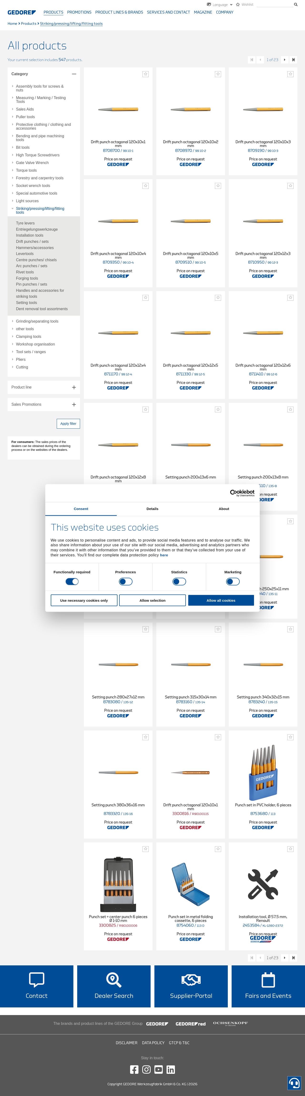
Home (12, 24)
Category (19, 74)
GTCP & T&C (179, 1043)
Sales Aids (25, 109)
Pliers (20, 360)
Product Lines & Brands (119, 12)
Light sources (27, 201)
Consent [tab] (81, 509)
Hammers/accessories (35, 248)
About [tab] (224, 509)
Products (53, 12)
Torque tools (26, 170)
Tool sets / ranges (31, 352)
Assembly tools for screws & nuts (40, 88)
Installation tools (29, 235)
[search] (275, 5)
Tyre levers (25, 223)
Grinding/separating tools (37, 321)
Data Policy (153, 1043)
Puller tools (25, 117)
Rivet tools (25, 272)
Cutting (22, 367)
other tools (25, 329)
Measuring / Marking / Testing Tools (41, 100)
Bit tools (23, 147)
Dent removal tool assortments (42, 309)
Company (224, 12)
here (164, 555)
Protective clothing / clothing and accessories (43, 126)
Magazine (203, 12)
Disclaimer (126, 1043)
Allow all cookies (221, 600)
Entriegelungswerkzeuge (37, 229)
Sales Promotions (26, 404)
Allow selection (152, 600)
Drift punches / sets (32, 241)
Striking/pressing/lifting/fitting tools (40, 210)
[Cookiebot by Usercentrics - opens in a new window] (233, 493)
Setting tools (26, 303)
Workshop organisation (35, 344)
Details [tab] (152, 509)
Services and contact (168, 12)
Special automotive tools (36, 193)
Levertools (25, 254)
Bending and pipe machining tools (40, 138)
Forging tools (27, 278)
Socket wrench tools (33, 186)
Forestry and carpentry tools (39, 178)
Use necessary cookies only (84, 600)
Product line (21, 387)
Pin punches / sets (31, 284)
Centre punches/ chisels (36, 260)
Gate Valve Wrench (32, 163)
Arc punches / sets (31, 266)
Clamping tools (28, 337)
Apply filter (68, 424)
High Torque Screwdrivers (38, 155)
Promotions (79, 12)
